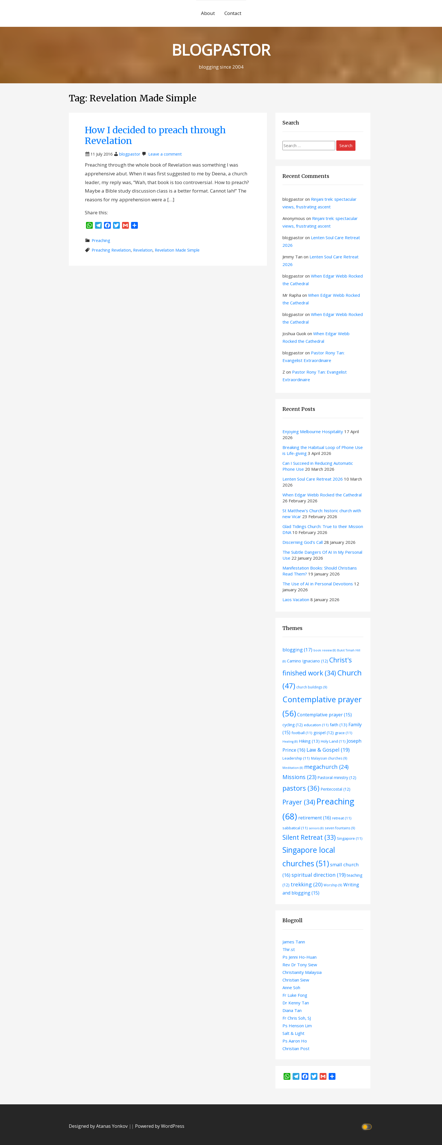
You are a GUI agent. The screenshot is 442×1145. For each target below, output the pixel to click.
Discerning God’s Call (302, 542)
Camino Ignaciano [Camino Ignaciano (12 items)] (307, 661)
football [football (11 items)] (301, 732)
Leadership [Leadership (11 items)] (296, 758)
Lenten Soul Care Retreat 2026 (312, 479)
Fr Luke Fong (294, 995)
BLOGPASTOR (221, 49)
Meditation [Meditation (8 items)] (292, 768)
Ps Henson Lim (297, 1025)
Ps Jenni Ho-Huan (299, 957)
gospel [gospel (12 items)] (323, 732)
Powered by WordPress (159, 1126)
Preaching (101, 240)
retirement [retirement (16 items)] (314, 817)
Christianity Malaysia (302, 972)
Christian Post (296, 1048)
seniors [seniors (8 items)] (316, 828)
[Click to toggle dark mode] (367, 1126)
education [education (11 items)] (316, 724)
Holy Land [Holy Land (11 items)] (333, 741)
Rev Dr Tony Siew (299, 964)
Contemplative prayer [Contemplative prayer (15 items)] (324, 715)
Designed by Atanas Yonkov (99, 1126)
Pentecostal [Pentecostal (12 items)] (335, 789)
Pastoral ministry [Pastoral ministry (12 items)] (336, 777)
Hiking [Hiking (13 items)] (309, 741)
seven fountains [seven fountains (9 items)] (340, 828)
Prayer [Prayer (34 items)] (298, 801)
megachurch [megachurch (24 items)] (326, 767)
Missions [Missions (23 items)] (299, 777)
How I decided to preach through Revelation (155, 136)
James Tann (293, 942)
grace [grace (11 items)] (343, 732)
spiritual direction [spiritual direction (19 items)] (318, 874)
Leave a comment (165, 154)
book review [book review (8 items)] (324, 650)
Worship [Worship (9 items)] (333, 885)
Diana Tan (292, 1010)
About (208, 13)
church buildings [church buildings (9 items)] (311, 687)
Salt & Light (293, 1033)
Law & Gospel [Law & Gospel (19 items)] (328, 749)
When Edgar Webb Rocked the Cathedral (322, 495)
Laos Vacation (295, 599)
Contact (232, 13)
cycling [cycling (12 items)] (292, 724)
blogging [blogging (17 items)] (297, 649)
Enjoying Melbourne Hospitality (312, 431)
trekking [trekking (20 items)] (306, 884)
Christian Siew (295, 980)
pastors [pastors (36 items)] (300, 788)
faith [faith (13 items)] (338, 724)
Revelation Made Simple (177, 250)
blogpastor (129, 154)
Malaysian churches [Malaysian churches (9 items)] (329, 758)
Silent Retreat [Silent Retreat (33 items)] (309, 837)
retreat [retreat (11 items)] (342, 818)
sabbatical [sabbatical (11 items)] (295, 827)
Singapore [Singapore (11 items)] (350, 838)
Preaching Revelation (111, 250)
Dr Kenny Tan (295, 1003)
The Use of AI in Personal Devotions (317, 583)
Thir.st (288, 949)
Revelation (143, 250)
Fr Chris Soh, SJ (296, 1018)
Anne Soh (291, 987)
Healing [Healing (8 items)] (290, 741)
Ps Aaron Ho (294, 1041)
